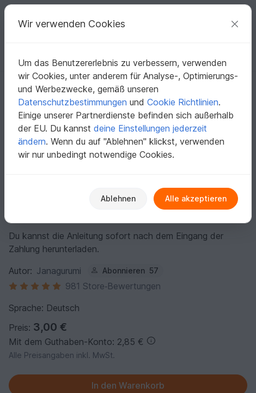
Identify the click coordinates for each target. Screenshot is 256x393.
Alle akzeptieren (196, 198)
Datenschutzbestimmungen (72, 102)
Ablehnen (118, 198)
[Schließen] (235, 24)
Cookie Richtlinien (182, 102)
